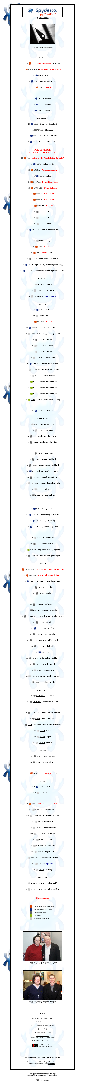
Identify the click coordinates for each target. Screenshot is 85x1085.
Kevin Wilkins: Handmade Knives (42, 1041)
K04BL (34, 883)
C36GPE (40, 538)
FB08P (42, 736)
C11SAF (36, 364)
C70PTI (42, 787)
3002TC (29, 271)
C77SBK (39, 810)
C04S (39, 110)
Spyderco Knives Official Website (42, 1018)
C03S (41, 104)
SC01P (39, 664)
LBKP (36, 424)
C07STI (40, 206)
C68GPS (35, 676)
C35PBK (40, 509)
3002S (30, 265)
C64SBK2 (37, 701)
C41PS (41, 593)
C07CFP (35, 230)
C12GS (41, 410)
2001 (40, 247)
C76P (34, 804)
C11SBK (41, 340)
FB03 (37, 718)
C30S (37, 495)
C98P (41, 869)
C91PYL (40, 845)
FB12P (40, 851)
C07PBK (37, 182)
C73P (30, 724)
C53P (39, 628)
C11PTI (40, 322)
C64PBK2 (40, 695)
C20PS (34, 465)
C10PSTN (41, 290)
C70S (42, 793)
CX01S (33, 549)
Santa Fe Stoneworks (42, 1022)
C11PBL (39, 358)
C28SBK (34, 483)
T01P (39, 670)
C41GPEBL (30, 569)
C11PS (42, 316)
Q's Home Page (42, 1029)
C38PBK (34, 555)
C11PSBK (41, 346)
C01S (40, 75)
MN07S (35, 658)
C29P (39, 489)
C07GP (39, 194)
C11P (33, 399)
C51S (41, 622)
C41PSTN (34, 581)
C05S (36, 124)
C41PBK (41, 587)
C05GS (40, 130)
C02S (40, 98)
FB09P (42, 742)
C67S (43, 652)
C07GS (39, 200)
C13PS (40, 453)
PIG (28, 158)
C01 (33, 63)
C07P (42, 224)
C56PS (39, 634)
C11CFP (35, 328)
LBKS (40, 430)
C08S (41, 241)
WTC (35, 773)
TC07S (38, 682)
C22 (34, 471)
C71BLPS (35, 712)
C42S (38, 543)
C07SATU (38, 188)
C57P (35, 640)
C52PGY (39, 604)
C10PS (41, 284)
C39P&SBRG (32, 616)
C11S (41, 310)
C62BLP (36, 610)
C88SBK (43, 839)
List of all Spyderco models (42, 1032)
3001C (35, 259)
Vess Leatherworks (42, 1036)
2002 (38, 253)
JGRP (39, 756)
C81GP (39, 828)
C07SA (37, 170)
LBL (34, 436)
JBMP (38, 762)
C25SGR (36, 477)
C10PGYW (38, 296)
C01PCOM (33, 69)
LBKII (36, 442)
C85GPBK (41, 834)
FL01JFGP (35, 857)
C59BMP (40, 646)
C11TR (38, 375)
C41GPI (32, 575)
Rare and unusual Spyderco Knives (42, 1025)
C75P (42, 730)
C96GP (41, 863)
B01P (40, 822)
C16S (37, 459)
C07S (38, 164)
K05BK (34, 889)
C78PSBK (37, 816)
